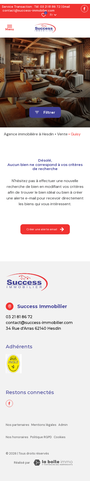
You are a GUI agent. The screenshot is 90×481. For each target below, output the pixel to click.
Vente (62, 134)
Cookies (60, 437)
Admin (63, 425)
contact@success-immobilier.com (28, 10)
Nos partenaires (17, 425)
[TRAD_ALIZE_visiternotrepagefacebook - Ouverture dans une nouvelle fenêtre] (84, 8)
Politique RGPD (41, 437)
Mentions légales (43, 425)
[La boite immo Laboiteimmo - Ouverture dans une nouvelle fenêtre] (53, 463)
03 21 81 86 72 (50, 7)
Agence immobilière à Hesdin (29, 134)
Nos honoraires (17, 437)
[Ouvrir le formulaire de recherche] (45, 112)
